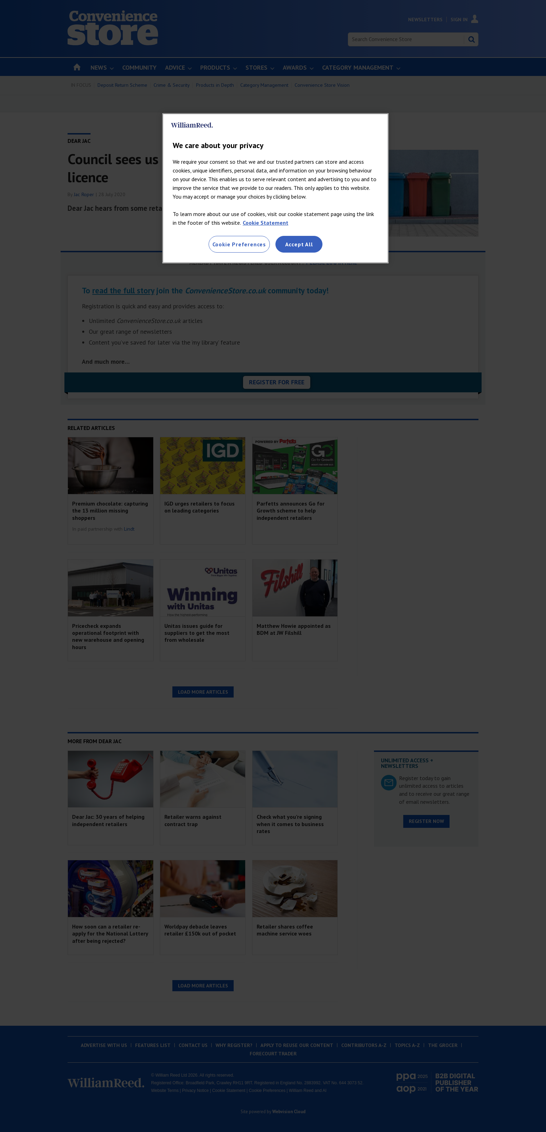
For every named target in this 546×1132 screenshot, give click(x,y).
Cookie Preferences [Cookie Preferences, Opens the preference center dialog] (239, 244)
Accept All (299, 244)
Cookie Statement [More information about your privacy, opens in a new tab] (265, 222)
